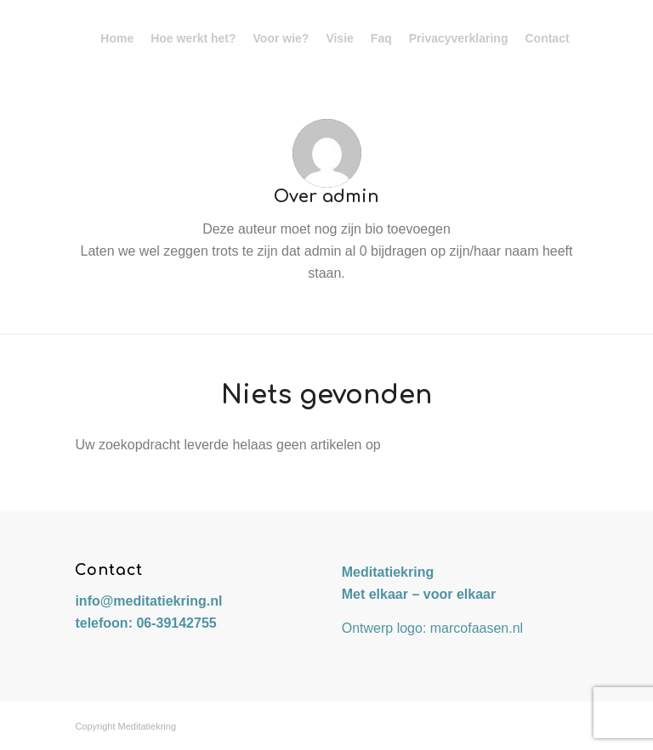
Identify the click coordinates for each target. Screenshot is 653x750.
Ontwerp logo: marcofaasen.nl (432, 628)
